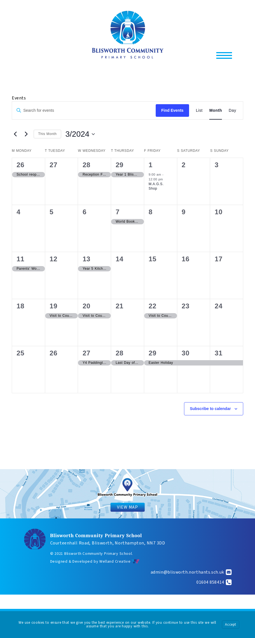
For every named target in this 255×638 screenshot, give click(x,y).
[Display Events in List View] (199, 110)
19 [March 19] (54, 306)
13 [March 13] (86, 259)
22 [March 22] (153, 306)
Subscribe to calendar (210, 408)
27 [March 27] (86, 353)
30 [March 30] (186, 353)
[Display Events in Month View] (215, 110)
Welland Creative (119, 561)
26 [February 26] (20, 165)
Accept (230, 624)
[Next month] (26, 134)
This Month (47, 134)
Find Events (172, 110)
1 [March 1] (151, 165)
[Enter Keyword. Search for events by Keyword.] (84, 110)
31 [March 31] (218, 353)
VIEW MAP (127, 507)
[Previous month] (15, 134)
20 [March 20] (86, 306)
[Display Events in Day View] (232, 110)
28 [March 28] (119, 353)
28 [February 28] (86, 165)
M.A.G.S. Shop (156, 186)
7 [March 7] (118, 212)
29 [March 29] (153, 353)
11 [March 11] (20, 259)
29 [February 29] (119, 165)
